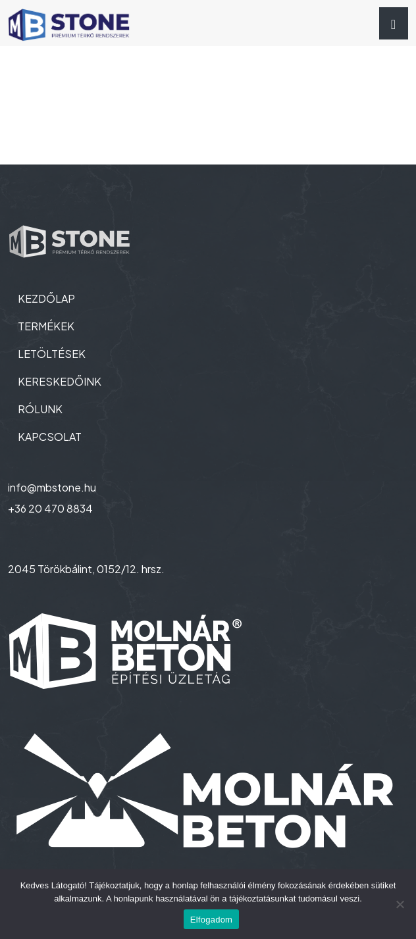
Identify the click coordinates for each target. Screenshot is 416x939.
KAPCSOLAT (50, 437)
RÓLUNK (40, 409)
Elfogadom (211, 920)
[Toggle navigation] (393, 23)
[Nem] (399, 904)
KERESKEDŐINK (59, 381)
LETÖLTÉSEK (52, 354)
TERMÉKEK (46, 326)
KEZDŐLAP (46, 298)
